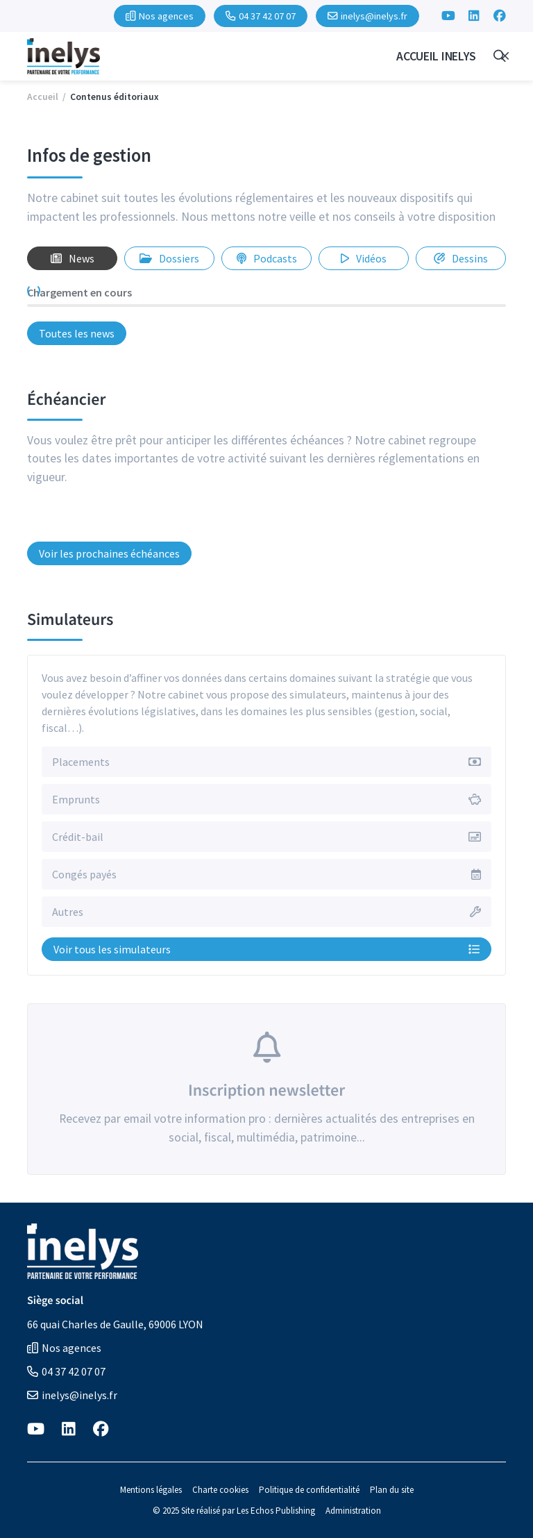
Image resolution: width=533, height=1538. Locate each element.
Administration (353, 1510)
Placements (81, 762)
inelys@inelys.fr (72, 1395)
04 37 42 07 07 (66, 1371)
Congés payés (84, 874)
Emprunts (76, 799)
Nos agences (64, 1348)
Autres (67, 912)
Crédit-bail (77, 837)
